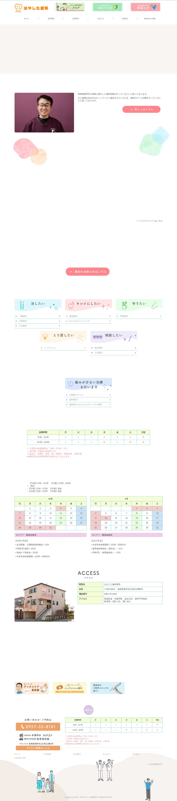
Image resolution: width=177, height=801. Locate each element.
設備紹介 (125, 19)
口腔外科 (23, 321)
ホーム (26, 19)
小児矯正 (99, 353)
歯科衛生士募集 (150, 19)
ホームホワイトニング (79, 321)
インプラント (50, 348)
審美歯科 (73, 316)
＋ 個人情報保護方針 (155, 764)
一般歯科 (23, 316)
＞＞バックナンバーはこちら (149, 221)
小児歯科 (23, 326)
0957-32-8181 (110, 594)
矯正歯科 (99, 348)
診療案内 (75, 19)
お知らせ (100, 19)
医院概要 (51, 19)
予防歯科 (124, 316)
